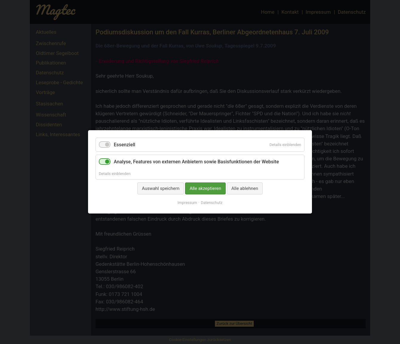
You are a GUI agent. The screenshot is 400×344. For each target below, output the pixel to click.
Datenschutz (211, 203)
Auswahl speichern (160, 188)
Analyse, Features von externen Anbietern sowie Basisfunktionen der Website (196, 162)
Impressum (187, 203)
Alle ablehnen (244, 188)
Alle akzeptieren (205, 188)
